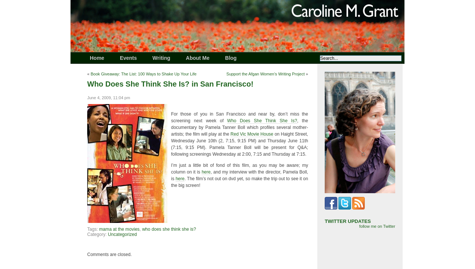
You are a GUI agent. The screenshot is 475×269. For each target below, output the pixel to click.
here (206, 172)
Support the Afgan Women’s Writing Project (265, 74)
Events (128, 58)
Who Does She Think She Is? (262, 120)
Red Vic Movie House (251, 134)
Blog (231, 58)
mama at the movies (119, 229)
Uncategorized (122, 234)
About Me (198, 58)
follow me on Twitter (377, 226)
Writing (161, 58)
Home (97, 58)
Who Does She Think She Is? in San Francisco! (170, 84)
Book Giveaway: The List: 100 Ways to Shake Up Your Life (144, 74)
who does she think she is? (169, 229)
